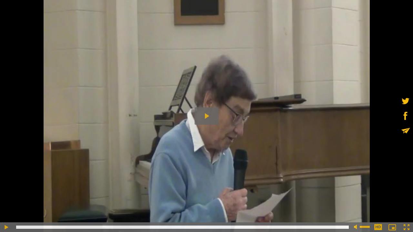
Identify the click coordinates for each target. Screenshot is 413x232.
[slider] (182, 227)
